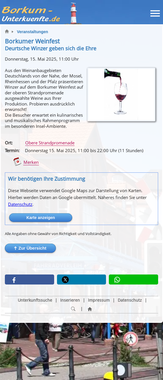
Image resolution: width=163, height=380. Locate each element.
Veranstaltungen (32, 31)
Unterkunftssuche (35, 300)
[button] (30, 248)
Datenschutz (20, 204)
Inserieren (70, 300)
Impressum (99, 300)
